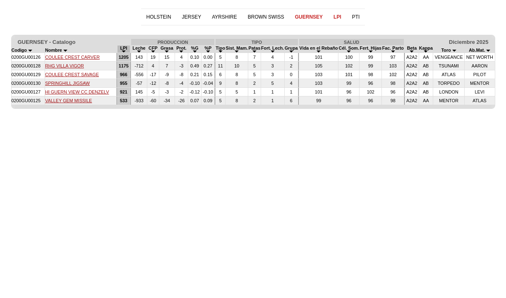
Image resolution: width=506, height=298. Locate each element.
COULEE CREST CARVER (72, 57)
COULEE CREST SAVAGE (72, 74)
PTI (356, 17)
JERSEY (191, 17)
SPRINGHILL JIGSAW (67, 83)
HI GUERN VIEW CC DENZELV (77, 91)
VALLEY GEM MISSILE (68, 100)
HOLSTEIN (158, 17)
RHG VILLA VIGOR (64, 65)
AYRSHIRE (224, 17)
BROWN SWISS (266, 17)
